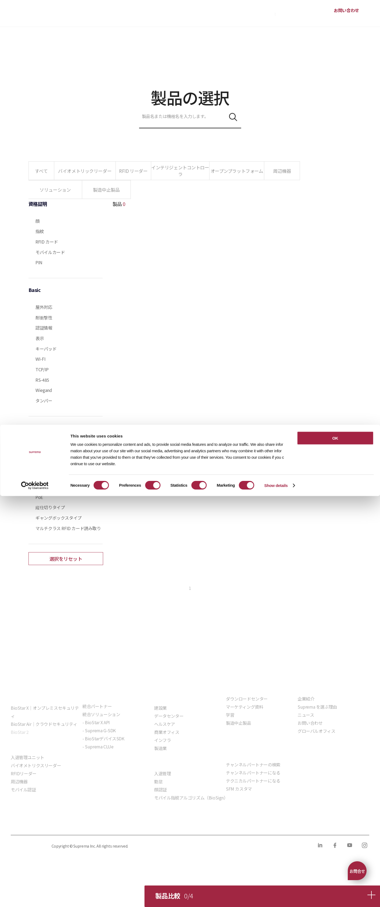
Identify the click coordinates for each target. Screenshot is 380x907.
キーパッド (45, 348)
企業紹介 (306, 698)
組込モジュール (96, 762)
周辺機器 (19, 781)
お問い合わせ (346, 10)
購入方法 (265, 13)
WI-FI (40, 359)
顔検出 (41, 476)
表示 (39, 338)
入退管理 (162, 773)
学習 (230, 715)
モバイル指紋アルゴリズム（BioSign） (191, 797)
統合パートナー (97, 706)
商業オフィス (166, 732)
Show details (276, 896)
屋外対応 (43, 307)
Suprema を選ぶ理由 (317, 707)
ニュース (306, 715)
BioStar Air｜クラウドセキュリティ (44, 724)
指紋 (39, 231)
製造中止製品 (238, 723)
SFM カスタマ (239, 788)
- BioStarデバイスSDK (103, 738)
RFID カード (46, 241)
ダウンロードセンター (247, 698)
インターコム (48, 486)
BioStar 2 (19, 732)
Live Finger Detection (56, 455)
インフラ (162, 740)
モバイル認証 (23, 789)
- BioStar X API (96, 722)
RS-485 (42, 380)
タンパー (43, 400)
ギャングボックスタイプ (58, 518)
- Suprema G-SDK (99, 730)
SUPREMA (30, 15)
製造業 (160, 748)
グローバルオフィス (316, 731)
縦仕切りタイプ (50, 507)
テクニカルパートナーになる (253, 780)
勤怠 (158, 781)
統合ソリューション (101, 714)
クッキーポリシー (76, 824)
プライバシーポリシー (30, 824)
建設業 (160, 708)
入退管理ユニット (27, 757)
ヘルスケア (164, 724)
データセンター (168, 716)
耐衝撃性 (43, 317)
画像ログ (43, 445)
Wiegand (43, 390)
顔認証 (160, 789)
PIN (38, 262)
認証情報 (43, 327)
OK (335, 849)
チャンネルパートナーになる (253, 772)
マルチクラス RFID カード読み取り (68, 528)
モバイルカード (50, 252)
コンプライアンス (118, 824)
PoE (39, 497)
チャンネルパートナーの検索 (253, 764)
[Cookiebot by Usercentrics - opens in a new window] (34, 896)
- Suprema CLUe (97, 746)
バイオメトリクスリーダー (36, 765)
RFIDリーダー (24, 773)
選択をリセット (65, 558)
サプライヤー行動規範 (164, 824)
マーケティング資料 (244, 707)
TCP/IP (42, 369)
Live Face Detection (54, 466)
